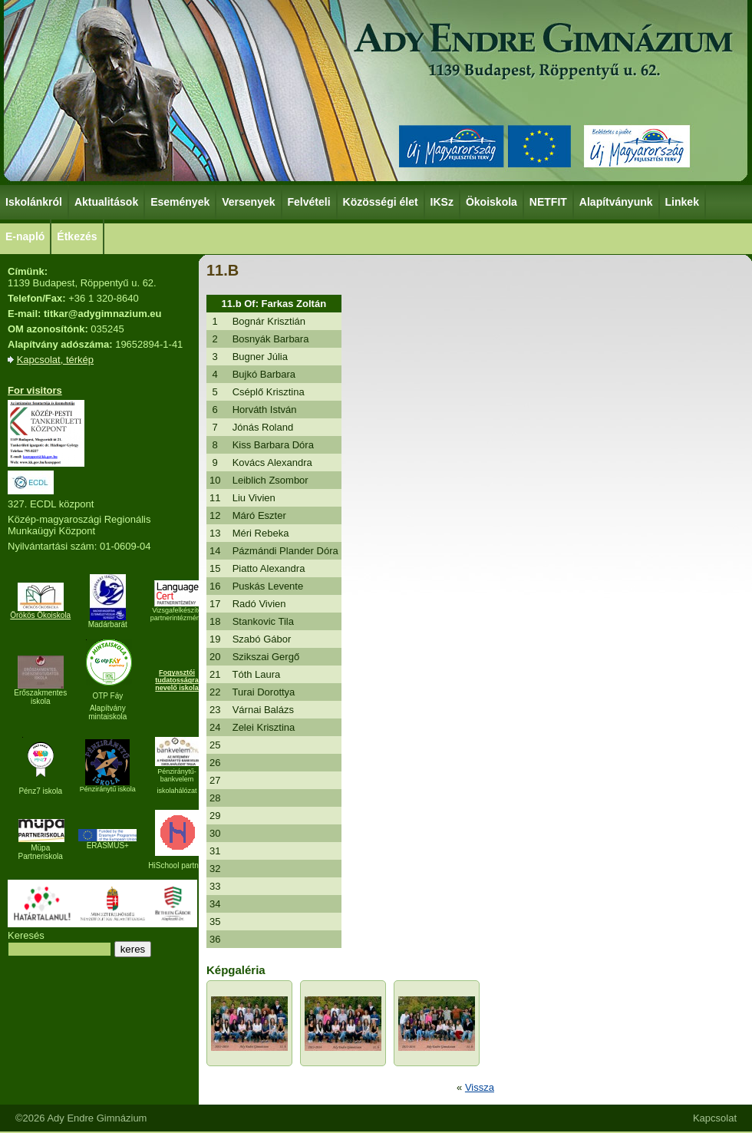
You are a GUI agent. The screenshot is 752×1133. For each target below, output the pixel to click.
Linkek (683, 201)
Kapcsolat (715, 1118)
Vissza (479, 1087)
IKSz (442, 201)
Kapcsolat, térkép (55, 359)
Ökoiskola (492, 201)
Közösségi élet (381, 201)
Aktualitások (106, 202)
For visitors (35, 390)
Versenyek (249, 201)
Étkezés (77, 236)
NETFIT (548, 202)
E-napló (25, 236)
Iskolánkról (34, 201)
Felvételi (309, 202)
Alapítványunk (617, 201)
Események (180, 201)
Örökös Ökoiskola (40, 615)
